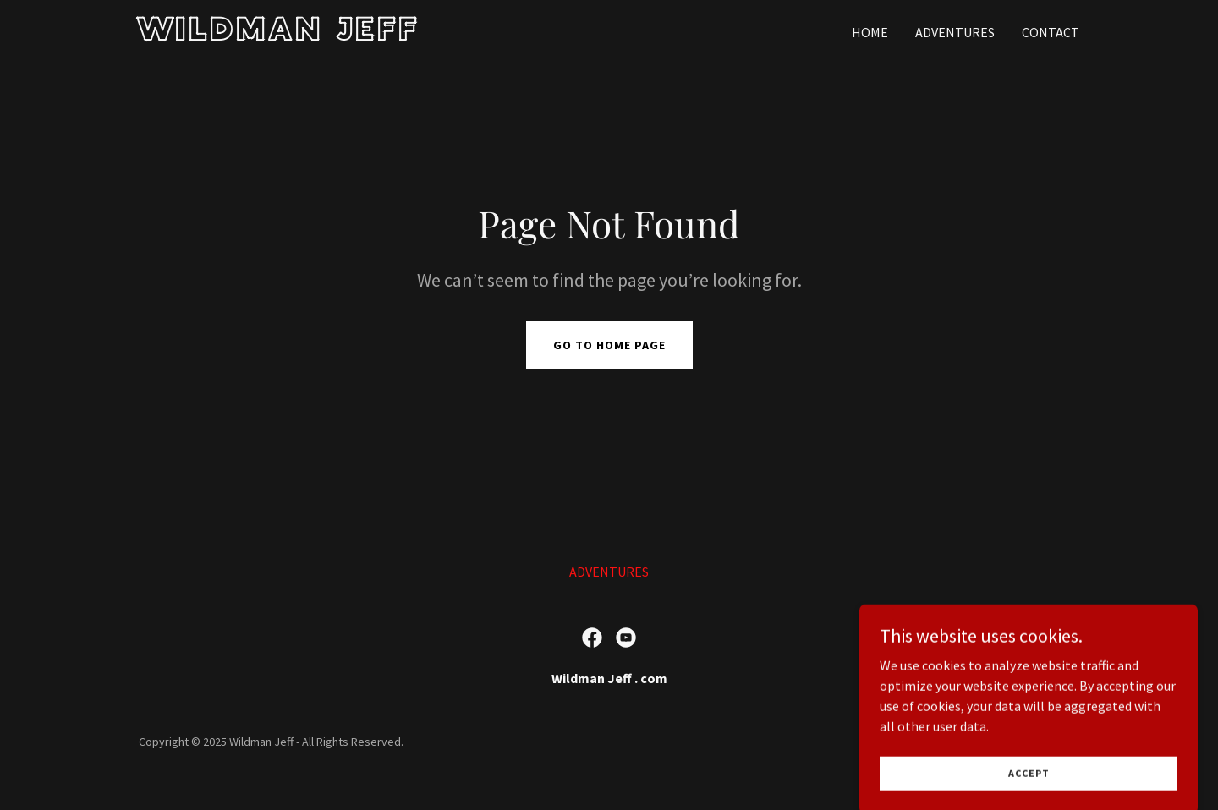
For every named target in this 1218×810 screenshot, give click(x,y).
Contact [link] (1050, 32)
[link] (303, 35)
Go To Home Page (609, 345)
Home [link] (870, 32)
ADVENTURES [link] (955, 32)
